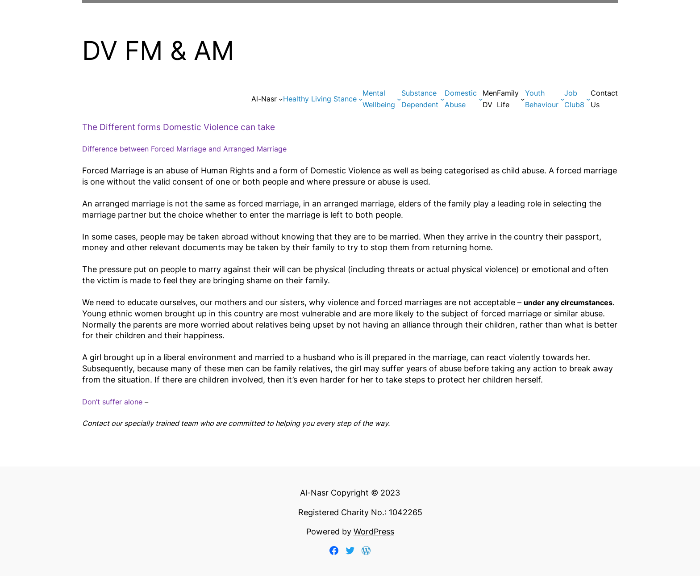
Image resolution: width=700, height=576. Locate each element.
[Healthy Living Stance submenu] (360, 99)
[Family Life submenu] (523, 99)
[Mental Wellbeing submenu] (399, 99)
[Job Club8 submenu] (588, 99)
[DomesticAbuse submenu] (481, 99)
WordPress (374, 531)
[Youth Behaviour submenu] (562, 99)
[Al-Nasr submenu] (281, 99)
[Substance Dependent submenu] (442, 99)
